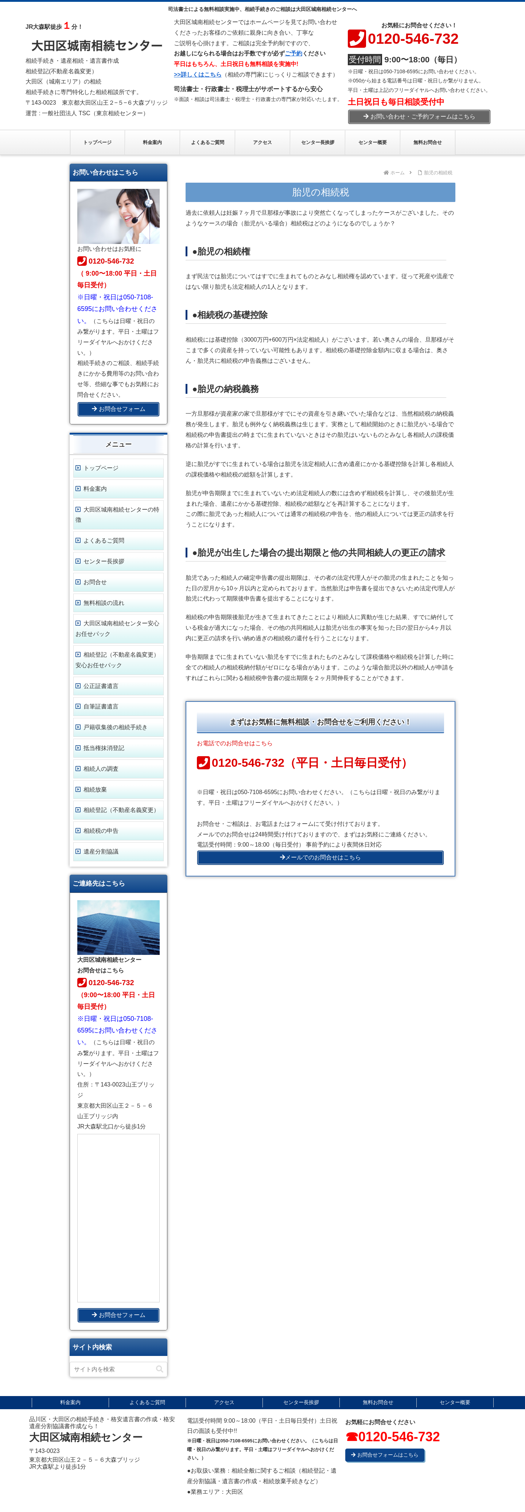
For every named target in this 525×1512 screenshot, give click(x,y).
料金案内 (95, 489)
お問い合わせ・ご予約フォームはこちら (419, 116)
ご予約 (293, 53)
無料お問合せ (378, 1402)
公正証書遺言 (100, 686)
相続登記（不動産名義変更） (121, 810)
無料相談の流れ (103, 603)
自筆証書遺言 (100, 706)
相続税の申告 (100, 831)
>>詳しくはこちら (198, 74)
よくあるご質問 (103, 540)
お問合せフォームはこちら (385, 1455)
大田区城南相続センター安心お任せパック (117, 628)
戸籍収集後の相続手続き (115, 727)
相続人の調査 (100, 769)
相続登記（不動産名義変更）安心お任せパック (117, 660)
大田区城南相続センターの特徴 (117, 514)
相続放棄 (95, 789)
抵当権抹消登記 (103, 748)
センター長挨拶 (103, 561)
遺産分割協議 (100, 851)
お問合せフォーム (118, 409)
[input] (118, 1369)
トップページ (100, 468)
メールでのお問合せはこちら (320, 857)
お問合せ (95, 582)
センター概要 (455, 1402)
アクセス (224, 1402)
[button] (159, 1369)
